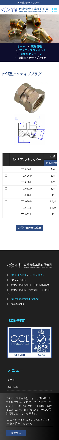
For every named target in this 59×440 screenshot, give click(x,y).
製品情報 (36, 46)
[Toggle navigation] (54, 10)
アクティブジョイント (32, 50)
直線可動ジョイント (32, 54)
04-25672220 (19, 275)
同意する (16, 433)
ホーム (21, 46)
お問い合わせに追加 (29, 227)
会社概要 (12, 387)
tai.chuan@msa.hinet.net (25, 299)
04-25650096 (36, 275)
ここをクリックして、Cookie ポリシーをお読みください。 (29, 421)
